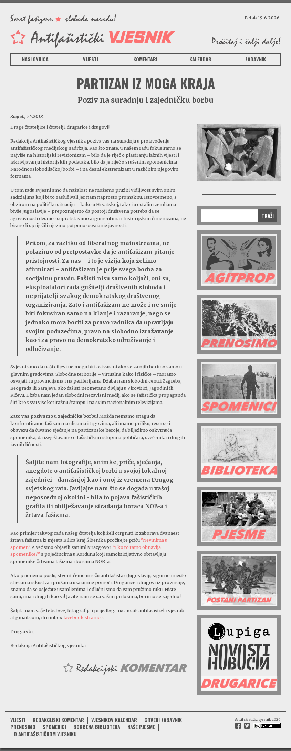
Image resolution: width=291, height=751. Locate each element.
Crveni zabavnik (163, 719)
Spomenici (54, 726)
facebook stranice (83, 617)
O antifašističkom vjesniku (45, 734)
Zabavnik (255, 59)
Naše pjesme (141, 726)
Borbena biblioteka (96, 726)
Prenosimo (22, 726)
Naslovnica (35, 59)
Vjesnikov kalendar (114, 719)
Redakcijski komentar (58, 719)
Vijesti (90, 59)
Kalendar (200, 59)
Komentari (145, 59)
